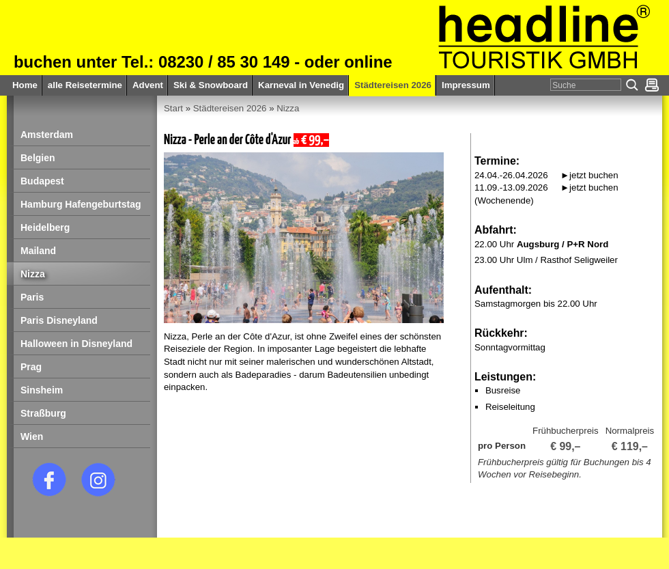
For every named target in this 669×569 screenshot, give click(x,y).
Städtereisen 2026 (230, 108)
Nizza (287, 108)
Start (173, 108)
